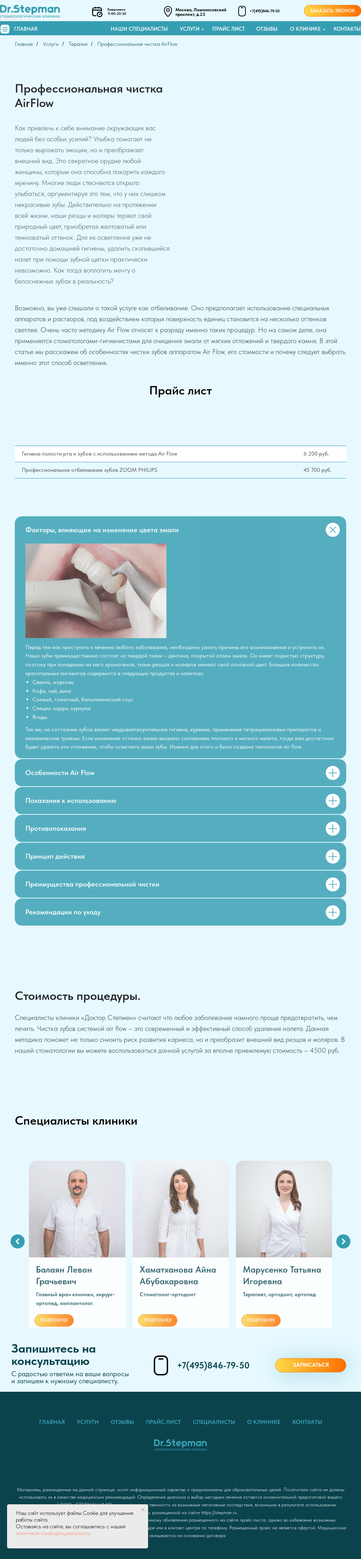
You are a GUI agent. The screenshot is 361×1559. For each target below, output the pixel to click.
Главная (25, 29)
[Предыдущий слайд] (18, 1241)
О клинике (305, 29)
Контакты (347, 29)
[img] (5, 29)
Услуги (190, 29)
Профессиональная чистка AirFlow (137, 44)
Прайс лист (228, 29)
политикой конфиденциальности (53, 1533)
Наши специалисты (139, 29)
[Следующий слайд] (343, 1241)
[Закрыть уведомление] (142, 1509)
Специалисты (214, 1422)
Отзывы (266, 29)
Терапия (78, 44)
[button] (310, 1365)
